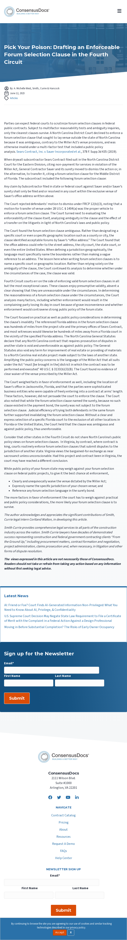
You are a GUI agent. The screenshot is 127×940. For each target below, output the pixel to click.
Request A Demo (63, 844)
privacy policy (77, 927)
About (63, 830)
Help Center (63, 858)
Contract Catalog (63, 816)
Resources (63, 837)
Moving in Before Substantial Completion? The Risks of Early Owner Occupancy (59, 627)
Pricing (64, 823)
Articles (14, 98)
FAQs (63, 851)
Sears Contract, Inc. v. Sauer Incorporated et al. (48, 151)
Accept (59, 932)
